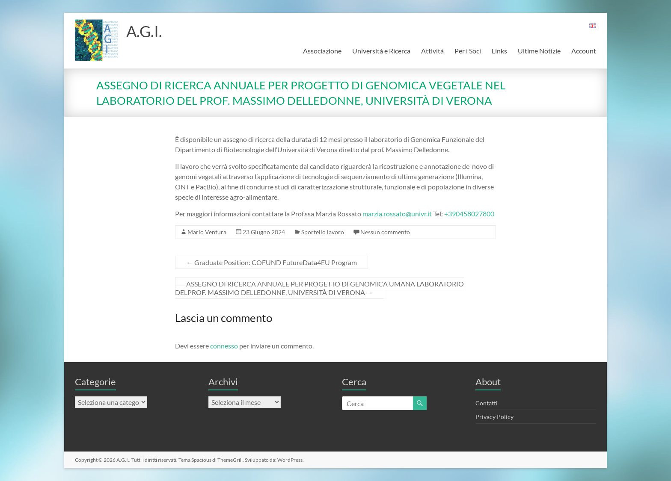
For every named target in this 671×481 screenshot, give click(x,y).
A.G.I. (144, 31)
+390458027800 (469, 214)
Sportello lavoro (322, 232)
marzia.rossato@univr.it (397, 214)
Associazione (322, 51)
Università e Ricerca (381, 51)
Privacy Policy (494, 416)
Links (499, 51)
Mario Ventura (206, 232)
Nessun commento (385, 232)
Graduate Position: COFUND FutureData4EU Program (271, 262)
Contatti (486, 403)
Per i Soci (467, 51)
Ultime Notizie (539, 51)
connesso (224, 346)
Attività (432, 51)
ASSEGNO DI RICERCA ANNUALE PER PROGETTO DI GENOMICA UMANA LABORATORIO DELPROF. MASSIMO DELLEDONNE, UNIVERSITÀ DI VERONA (319, 288)
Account (583, 51)
